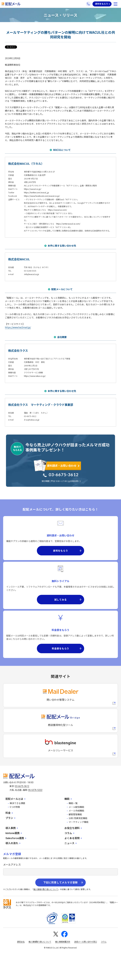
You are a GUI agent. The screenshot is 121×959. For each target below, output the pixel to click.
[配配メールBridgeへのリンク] (60, 721)
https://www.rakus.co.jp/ (35, 376)
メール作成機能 (76, 810)
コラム (68, 833)
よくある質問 (72, 838)
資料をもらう (101, 4)
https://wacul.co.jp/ (32, 189)
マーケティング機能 (78, 822)
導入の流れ (12, 843)
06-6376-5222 (35, 790)
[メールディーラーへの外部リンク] (60, 695)
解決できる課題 (17, 803)
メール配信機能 (76, 807)
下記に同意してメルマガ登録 (60, 882)
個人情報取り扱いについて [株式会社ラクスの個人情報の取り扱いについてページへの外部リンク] (40, 942)
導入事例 (11, 828)
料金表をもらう (60, 648)
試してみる (60, 599)
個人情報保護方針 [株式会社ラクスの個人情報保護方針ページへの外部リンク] (62, 942)
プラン (9, 818)
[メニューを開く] (115, 4)
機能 (66, 798)
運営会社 (21, 942)
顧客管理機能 (75, 814)
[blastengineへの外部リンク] (60, 746)
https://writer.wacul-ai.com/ (68, 223)
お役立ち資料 (72, 828)
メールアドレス (12, 864)
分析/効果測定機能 (78, 818)
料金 (8, 812)
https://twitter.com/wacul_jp (36, 192)
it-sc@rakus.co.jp (31, 419)
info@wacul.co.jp (31, 274)
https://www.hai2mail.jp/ (18, 327)
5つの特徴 (15, 807)
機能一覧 (73, 803)
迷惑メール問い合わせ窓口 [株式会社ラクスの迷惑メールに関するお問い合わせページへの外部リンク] (85, 942)
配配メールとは (14, 798)
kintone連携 (13, 833)
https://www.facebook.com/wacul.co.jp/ (42, 196)
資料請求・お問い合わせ (61, 466)
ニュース (69, 843)
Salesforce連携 (15, 838)
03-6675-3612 (64, 474)
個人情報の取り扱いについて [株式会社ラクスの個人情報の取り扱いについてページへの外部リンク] (45, 889)
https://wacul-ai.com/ (57, 209)
